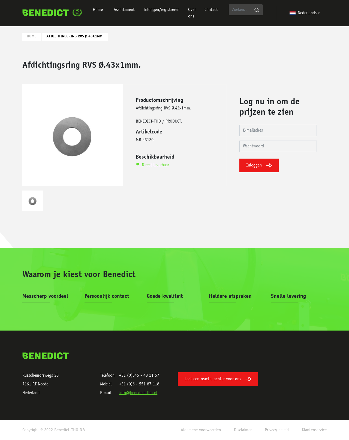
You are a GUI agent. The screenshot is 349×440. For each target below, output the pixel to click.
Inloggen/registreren (161, 10)
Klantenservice (314, 430)
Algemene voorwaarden (201, 430)
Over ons (192, 13)
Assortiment (124, 10)
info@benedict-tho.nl (138, 393)
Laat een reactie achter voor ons (218, 379)
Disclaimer (243, 430)
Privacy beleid (277, 430)
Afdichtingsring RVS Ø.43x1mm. (75, 36)
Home (98, 10)
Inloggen (259, 165)
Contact (211, 10)
